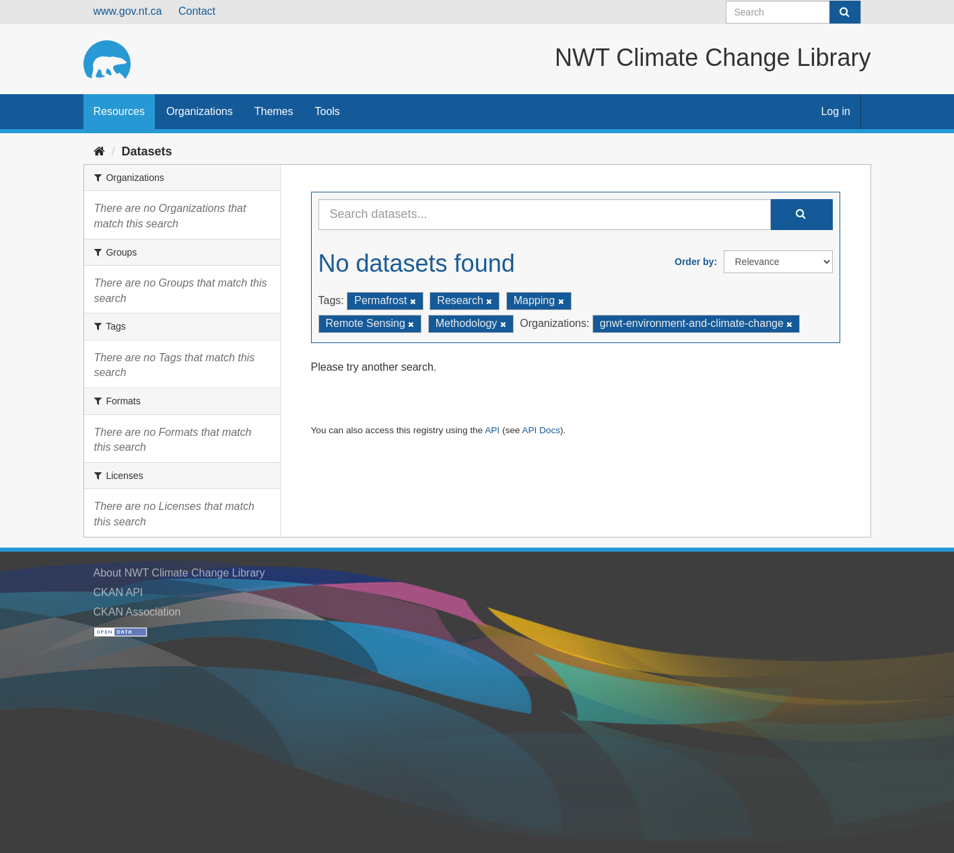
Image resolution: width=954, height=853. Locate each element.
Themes (274, 111)
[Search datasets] (793, 12)
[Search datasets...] (544, 214)
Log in (835, 111)
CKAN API (118, 592)
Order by (694, 261)
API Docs (541, 430)
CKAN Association (137, 612)
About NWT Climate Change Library (179, 573)
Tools (327, 111)
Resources (119, 111)
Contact (196, 11)
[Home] (99, 151)
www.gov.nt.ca (128, 11)
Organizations (199, 111)
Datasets (147, 151)
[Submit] (844, 12)
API (492, 430)
